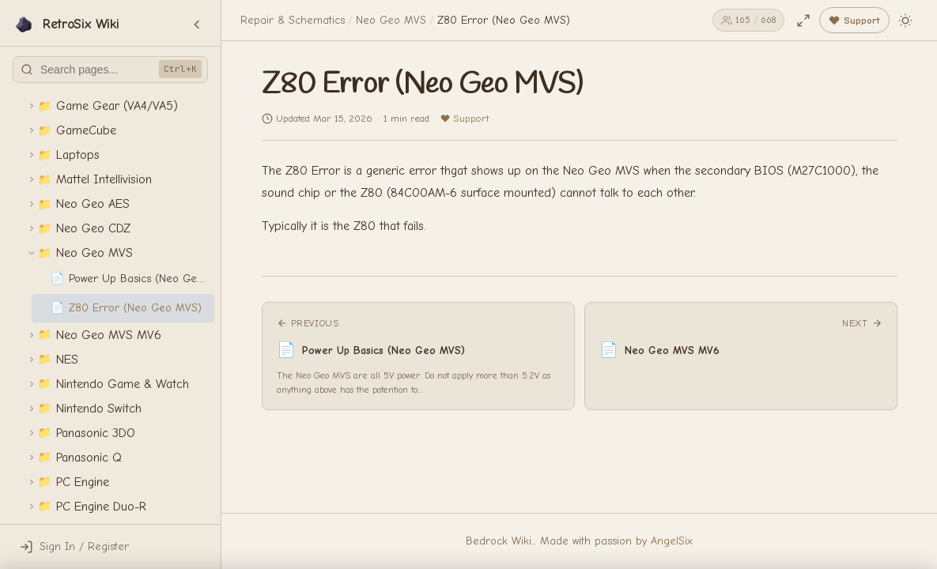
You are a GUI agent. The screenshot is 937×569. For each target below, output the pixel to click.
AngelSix (672, 541)
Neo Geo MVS (391, 20)
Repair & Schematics (292, 20)
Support (464, 118)
